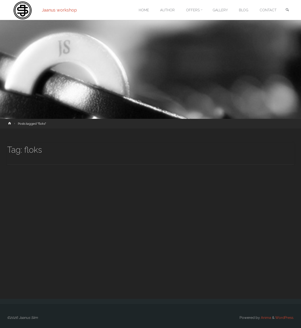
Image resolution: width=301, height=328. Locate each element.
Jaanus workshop (59, 10)
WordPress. (284, 318)
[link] (287, 10)
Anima (265, 318)
